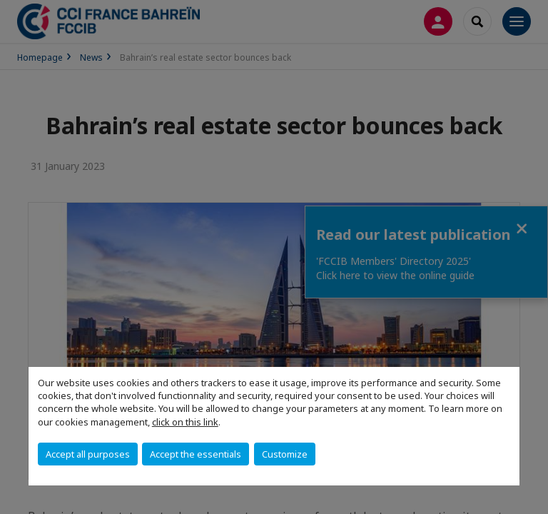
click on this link (185, 421)
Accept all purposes (88, 454)
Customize (285, 454)
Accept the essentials (195, 454)
